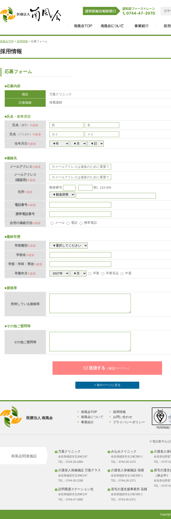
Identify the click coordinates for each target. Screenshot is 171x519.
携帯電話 (88, 222)
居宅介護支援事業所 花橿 (129, 489)
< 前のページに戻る (107, 385)
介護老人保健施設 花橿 (127, 470)
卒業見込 (110, 273)
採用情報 (22, 41)
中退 (126, 273)
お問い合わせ (122, 417)
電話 (71, 222)
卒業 (93, 273)
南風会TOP (7, 41)
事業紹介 (87, 422)
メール (57, 222)
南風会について (92, 417)
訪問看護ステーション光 (75, 489)
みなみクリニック (124, 451)
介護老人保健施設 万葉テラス (79, 470)
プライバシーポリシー (129, 422)
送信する (107, 368)
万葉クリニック (69, 451)
